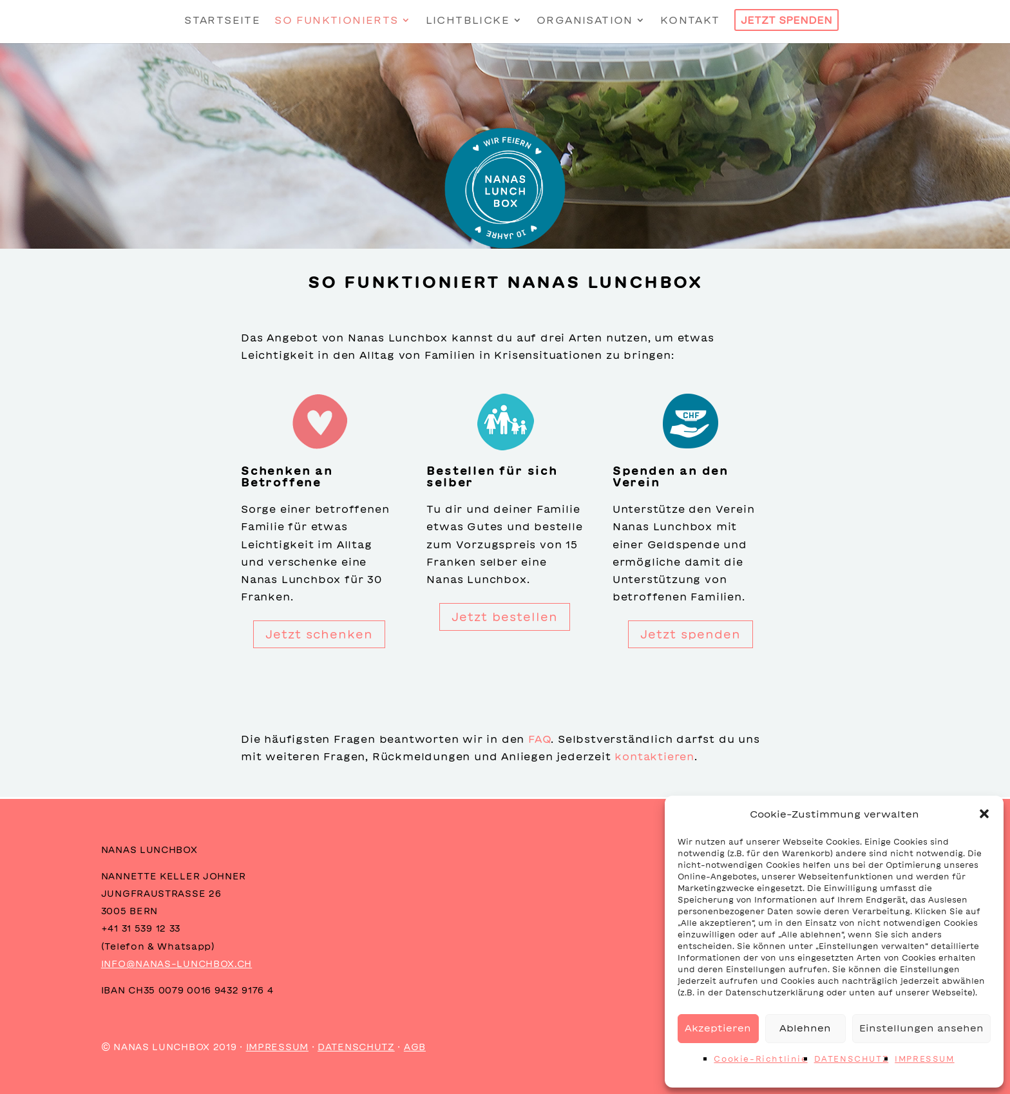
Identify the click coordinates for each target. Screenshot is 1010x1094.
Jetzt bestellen (505, 616)
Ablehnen (805, 1028)
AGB (415, 1046)
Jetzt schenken (319, 634)
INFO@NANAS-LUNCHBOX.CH (176, 963)
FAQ (539, 739)
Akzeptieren (718, 1028)
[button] (984, 813)
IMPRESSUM (924, 1058)
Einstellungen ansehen (921, 1028)
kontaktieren (654, 756)
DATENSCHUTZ (851, 1058)
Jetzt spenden (690, 634)
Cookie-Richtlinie (760, 1058)
